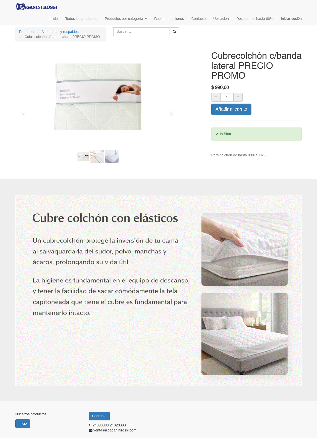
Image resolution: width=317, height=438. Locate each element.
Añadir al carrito (231, 109)
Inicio (23, 423)
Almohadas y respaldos (60, 32)
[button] (25, 111)
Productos (27, 32)
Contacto (99, 416)
